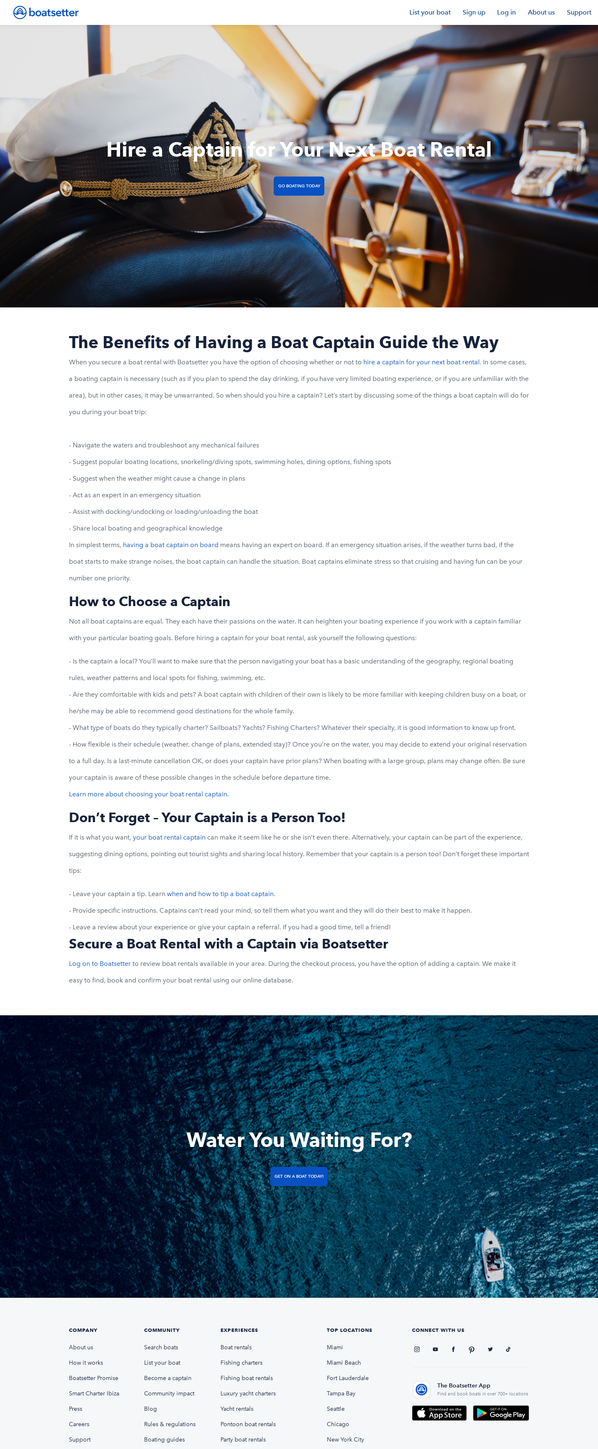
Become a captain (167, 1378)
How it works (86, 1362)
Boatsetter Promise (93, 1378)
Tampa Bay (341, 1393)
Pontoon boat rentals (248, 1424)
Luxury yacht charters (248, 1393)
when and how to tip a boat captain (220, 894)
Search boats (161, 1347)
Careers (79, 1424)
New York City (345, 1439)
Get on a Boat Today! (299, 1176)
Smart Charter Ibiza (94, 1393)
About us (541, 12)
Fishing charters (241, 1362)
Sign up (474, 12)
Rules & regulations (170, 1424)
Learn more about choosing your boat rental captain (148, 794)
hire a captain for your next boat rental (421, 362)
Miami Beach (344, 1362)
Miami (335, 1347)
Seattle (336, 1408)
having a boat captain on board (170, 545)
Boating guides (164, 1439)
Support (579, 12)
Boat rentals (236, 1347)
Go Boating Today (299, 186)
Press (75, 1408)
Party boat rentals (243, 1439)
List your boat (430, 12)
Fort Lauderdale (348, 1378)
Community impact (169, 1393)
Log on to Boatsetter (100, 964)
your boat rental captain (169, 837)
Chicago (338, 1424)
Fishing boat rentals (247, 1378)
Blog (150, 1408)
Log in (506, 12)
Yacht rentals (237, 1408)
